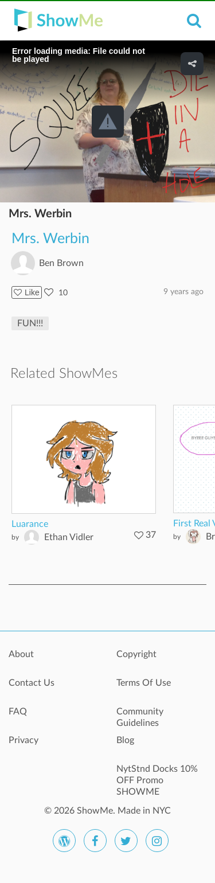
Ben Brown (61, 263)
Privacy (23, 740)
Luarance (29, 524)
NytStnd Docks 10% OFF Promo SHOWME (157, 775)
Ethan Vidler (68, 537)
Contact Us (31, 682)
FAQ (18, 711)
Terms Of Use (143, 682)
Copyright (136, 654)
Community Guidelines (139, 717)
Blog (125, 740)
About (21, 654)
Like (27, 292)
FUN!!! (30, 323)
